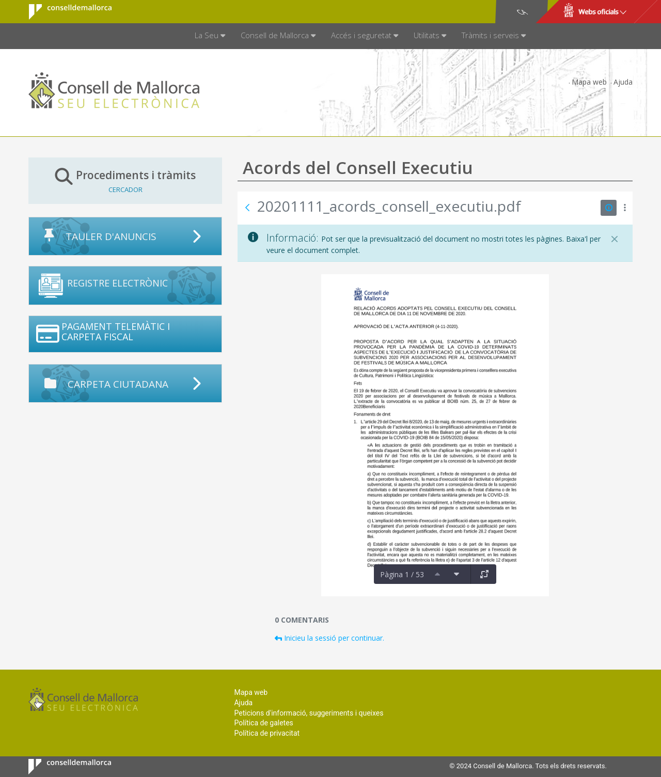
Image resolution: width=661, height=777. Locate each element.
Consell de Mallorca (64, 12)
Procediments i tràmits (125, 180)
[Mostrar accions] (625, 208)
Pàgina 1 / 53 (402, 574)
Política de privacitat (267, 733)
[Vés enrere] (247, 207)
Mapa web (589, 82)
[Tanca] (614, 239)
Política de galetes (263, 723)
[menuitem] (210, 36)
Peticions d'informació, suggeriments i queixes (308, 713)
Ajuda (623, 82)
